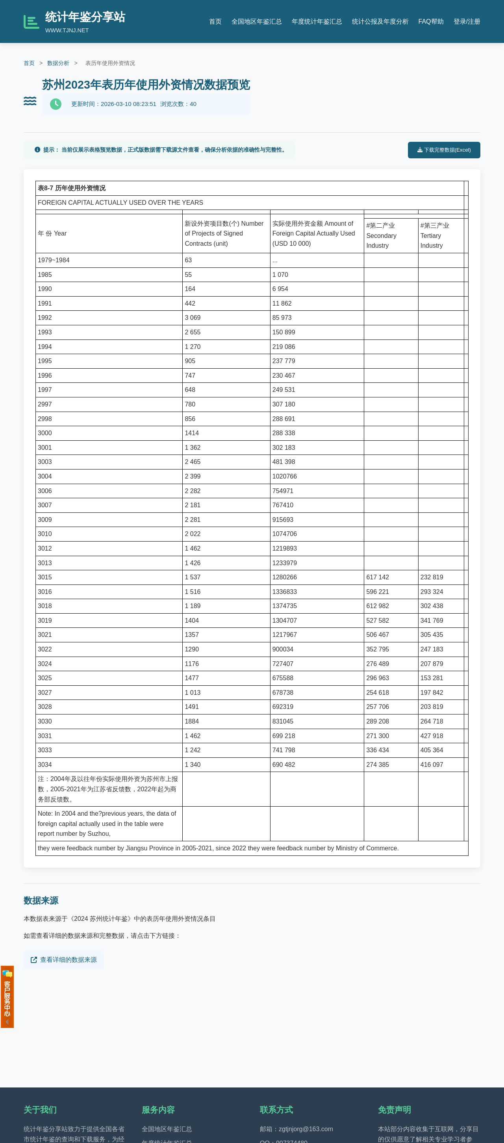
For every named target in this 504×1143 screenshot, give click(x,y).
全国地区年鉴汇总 (257, 21)
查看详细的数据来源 (64, 959)
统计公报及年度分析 (380, 21)
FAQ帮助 (431, 21)
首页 (215, 21)
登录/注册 (467, 21)
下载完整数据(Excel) (444, 150)
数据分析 (58, 63)
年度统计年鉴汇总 (317, 21)
